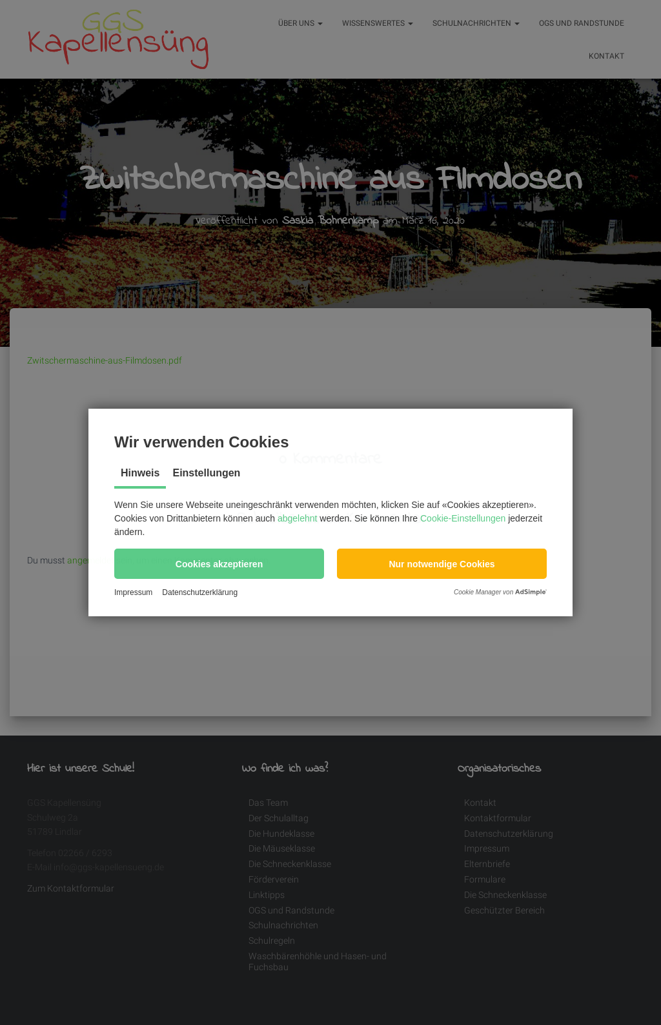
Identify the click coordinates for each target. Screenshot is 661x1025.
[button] (219, 564)
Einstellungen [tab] (206, 472)
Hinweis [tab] (140, 472)
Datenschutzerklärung (200, 592)
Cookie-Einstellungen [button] (462, 518)
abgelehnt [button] (298, 518)
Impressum (133, 592)
